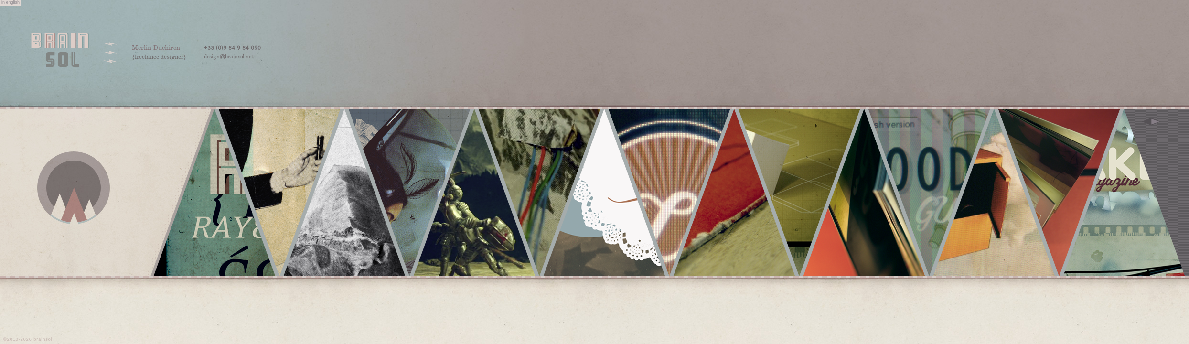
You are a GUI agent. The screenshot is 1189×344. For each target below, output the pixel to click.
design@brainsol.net (229, 57)
